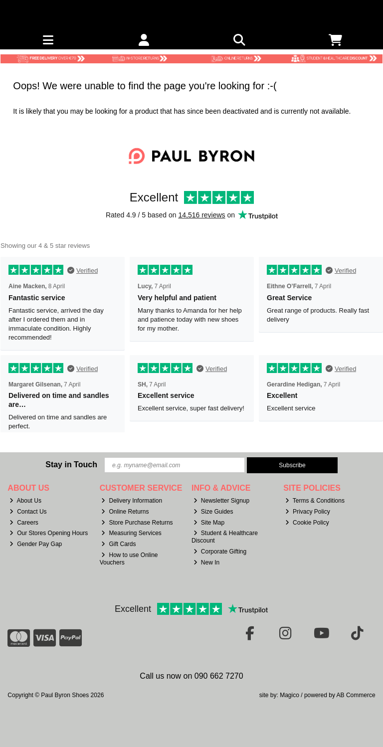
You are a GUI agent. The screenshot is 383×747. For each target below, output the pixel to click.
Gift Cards (118, 544)
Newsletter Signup (221, 500)
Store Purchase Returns (137, 522)
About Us (25, 500)
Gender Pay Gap (35, 544)
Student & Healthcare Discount (225, 537)
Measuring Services (131, 533)
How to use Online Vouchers (129, 558)
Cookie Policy (307, 522)
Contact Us (27, 511)
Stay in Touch (71, 464)
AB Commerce (356, 695)
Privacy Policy (307, 511)
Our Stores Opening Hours (48, 533)
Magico (289, 695)
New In (206, 562)
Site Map (208, 522)
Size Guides (213, 511)
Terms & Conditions (315, 500)
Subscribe (292, 465)
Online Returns (125, 511)
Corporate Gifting (219, 551)
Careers (23, 522)
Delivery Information (131, 500)
